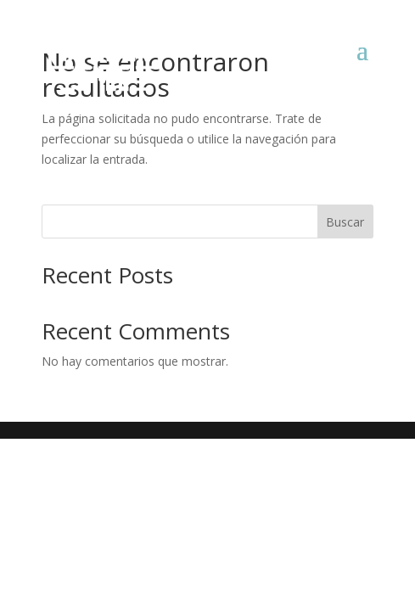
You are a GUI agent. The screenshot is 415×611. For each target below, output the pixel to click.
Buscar (345, 222)
